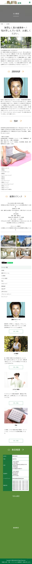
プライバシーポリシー (6, 294)
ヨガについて (4, 283)
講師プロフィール (5, 273)
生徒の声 (3, 288)
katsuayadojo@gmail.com (18, 478)
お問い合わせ (4, 291)
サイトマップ (4, 296)
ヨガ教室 (3, 275)
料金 (2, 281)
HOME (2, 23)
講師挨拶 (3, 286)
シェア (3, 261)
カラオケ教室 (4, 278)
